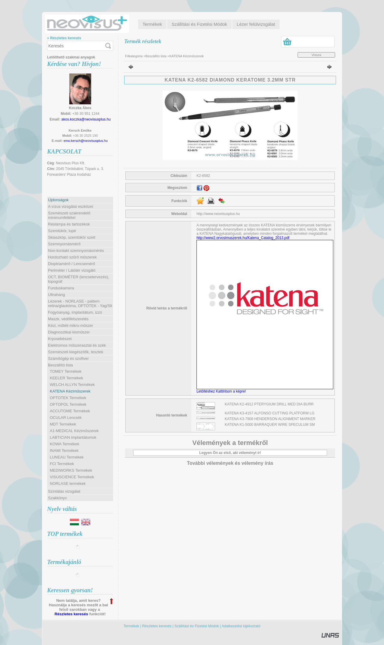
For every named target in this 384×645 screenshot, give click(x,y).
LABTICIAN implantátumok (73, 437)
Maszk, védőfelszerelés (68, 319)
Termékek (131, 626)
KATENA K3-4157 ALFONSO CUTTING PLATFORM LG (269, 413)
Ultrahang (56, 294)
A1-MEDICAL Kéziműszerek (74, 431)
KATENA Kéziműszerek (70, 391)
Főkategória (133, 56)
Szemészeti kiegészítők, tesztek (75, 352)
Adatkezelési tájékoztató (241, 626)
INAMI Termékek (64, 450)
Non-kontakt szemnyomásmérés (76, 250)
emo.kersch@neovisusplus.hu (86, 140)
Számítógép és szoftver (68, 358)
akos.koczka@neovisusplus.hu (86, 119)
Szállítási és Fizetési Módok (197, 626)
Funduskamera (61, 288)
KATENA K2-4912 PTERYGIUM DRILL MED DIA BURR (269, 404)
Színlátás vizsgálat (64, 491)
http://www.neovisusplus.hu (218, 214)
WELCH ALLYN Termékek (72, 384)
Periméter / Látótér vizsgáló (71, 270)
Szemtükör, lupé (62, 230)
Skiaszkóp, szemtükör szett (71, 237)
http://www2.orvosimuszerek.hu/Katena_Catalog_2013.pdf (243, 238)
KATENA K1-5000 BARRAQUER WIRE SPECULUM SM (270, 425)
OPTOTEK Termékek (68, 398)
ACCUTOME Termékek (70, 411)
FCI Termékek (62, 463)
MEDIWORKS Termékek (71, 470)
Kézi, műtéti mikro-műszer (70, 325)
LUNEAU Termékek (66, 457)
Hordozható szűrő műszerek (72, 257)
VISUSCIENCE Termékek (72, 477)
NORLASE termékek (68, 483)
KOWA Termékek (64, 444)
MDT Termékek (63, 424)
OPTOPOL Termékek (68, 404)
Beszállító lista (156, 56)
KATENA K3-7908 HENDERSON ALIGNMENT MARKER (270, 419)
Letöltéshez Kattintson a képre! (222, 391)
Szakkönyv (57, 498)
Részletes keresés (71, 614)
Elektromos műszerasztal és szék (77, 345)
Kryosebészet (60, 338)
